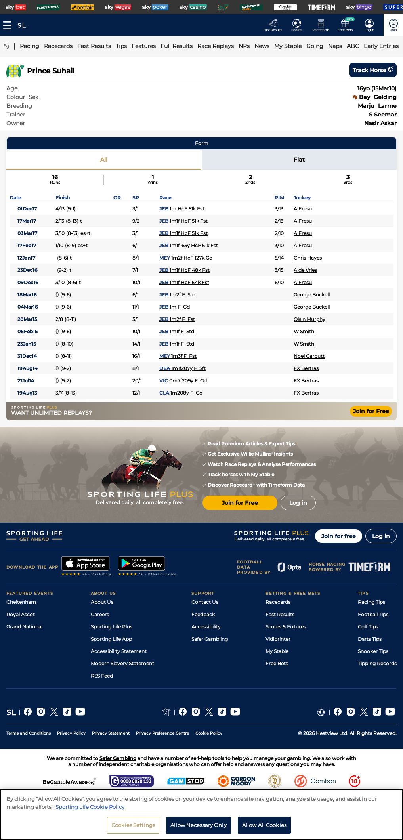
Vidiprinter (277, 639)
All (103, 159)
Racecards (277, 602)
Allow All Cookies (264, 828)
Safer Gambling (209, 639)
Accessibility (206, 627)
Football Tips (373, 614)
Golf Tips (368, 627)
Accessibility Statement (119, 651)
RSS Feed (102, 676)
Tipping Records (377, 663)
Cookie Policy (208, 733)
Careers (100, 614)
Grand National (24, 627)
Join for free (338, 536)
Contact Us (204, 602)
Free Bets (276, 663)
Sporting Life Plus (111, 627)
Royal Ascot (20, 614)
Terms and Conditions (28, 733)
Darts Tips (370, 639)
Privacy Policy (71, 733)
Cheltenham (21, 602)
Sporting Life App (111, 639)
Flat (299, 159)
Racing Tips (371, 602)
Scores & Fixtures (285, 627)
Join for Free (371, 411)
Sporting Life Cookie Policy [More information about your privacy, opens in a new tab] (89, 809)
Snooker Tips (373, 651)
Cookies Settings (133, 828)
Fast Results (279, 614)
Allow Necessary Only (198, 828)
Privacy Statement (111, 733)
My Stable (276, 651)
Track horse (373, 70)
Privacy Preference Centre (162, 733)
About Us (102, 602)
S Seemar (383, 114)
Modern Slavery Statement (122, 663)
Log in (381, 536)
